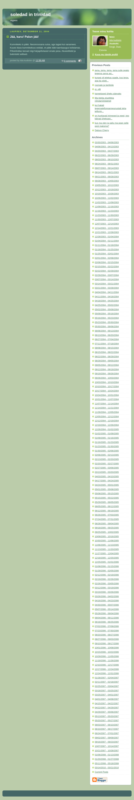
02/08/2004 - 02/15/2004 (107, 262)
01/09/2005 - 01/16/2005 (107, 438)
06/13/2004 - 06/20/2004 (107, 335)
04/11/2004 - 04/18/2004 (107, 296)
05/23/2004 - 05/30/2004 (107, 322)
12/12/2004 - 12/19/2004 (107, 421)
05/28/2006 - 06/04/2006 (107, 613)
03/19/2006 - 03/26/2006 (107, 592)
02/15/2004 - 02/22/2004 (107, 266)
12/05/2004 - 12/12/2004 (107, 416)
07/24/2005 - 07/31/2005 (107, 519)
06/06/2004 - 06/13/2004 (107, 331)
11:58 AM (40, 60)
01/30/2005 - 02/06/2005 (107, 451)
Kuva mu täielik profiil (106, 54)
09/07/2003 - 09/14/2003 (107, 168)
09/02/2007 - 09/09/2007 (107, 738)
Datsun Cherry (102, 130)
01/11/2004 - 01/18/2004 (107, 245)
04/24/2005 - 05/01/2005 (107, 485)
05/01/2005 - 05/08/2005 (107, 489)
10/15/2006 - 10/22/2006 (107, 652)
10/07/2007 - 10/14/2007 (107, 746)
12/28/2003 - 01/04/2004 (107, 236)
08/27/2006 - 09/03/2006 (107, 639)
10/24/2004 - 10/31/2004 (107, 395)
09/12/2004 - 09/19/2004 (107, 369)
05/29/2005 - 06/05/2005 (107, 502)
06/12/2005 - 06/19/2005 (107, 511)
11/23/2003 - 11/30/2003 (107, 215)
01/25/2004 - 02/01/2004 (107, 254)
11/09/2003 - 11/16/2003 (107, 206)
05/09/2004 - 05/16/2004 (107, 313)
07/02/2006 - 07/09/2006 (107, 626)
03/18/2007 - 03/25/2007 (107, 690)
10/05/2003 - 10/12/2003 (107, 185)
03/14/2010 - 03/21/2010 (107, 767)
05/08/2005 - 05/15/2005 (107, 493)
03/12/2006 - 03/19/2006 (107, 588)
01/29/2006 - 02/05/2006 (107, 571)
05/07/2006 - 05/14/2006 (107, 609)
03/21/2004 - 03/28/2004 (107, 288)
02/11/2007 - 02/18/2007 (107, 682)
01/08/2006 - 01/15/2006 (107, 566)
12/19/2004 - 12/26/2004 (107, 425)
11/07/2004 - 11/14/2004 (107, 404)
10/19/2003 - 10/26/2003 (107, 194)
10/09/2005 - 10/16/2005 (107, 536)
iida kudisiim (115, 40)
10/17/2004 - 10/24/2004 (107, 391)
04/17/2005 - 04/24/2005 (107, 481)
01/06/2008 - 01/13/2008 (107, 755)
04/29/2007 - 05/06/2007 (107, 712)
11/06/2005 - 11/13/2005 (107, 545)
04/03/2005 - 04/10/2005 (107, 476)
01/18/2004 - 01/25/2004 (107, 249)
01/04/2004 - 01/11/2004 (107, 241)
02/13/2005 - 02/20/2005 (107, 459)
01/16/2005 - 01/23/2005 (107, 442)
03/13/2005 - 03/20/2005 (107, 472)
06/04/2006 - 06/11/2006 (107, 618)
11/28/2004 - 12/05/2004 (107, 412)
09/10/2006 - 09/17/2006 (107, 643)
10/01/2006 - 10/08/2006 (107, 648)
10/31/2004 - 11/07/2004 (107, 399)
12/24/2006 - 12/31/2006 (107, 673)
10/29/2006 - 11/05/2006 (107, 656)
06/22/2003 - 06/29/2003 (107, 155)
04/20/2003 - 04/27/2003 (107, 151)
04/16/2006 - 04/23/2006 (107, 600)
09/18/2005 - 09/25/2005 (107, 528)
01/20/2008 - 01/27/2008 (107, 759)
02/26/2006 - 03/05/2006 (107, 583)
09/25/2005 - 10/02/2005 (107, 532)
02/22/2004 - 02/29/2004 (107, 271)
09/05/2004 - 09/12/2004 (107, 365)
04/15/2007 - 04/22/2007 (107, 703)
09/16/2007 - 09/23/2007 (107, 742)
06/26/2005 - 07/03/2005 (107, 515)
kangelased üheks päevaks (108, 93)
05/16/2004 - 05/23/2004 (107, 318)
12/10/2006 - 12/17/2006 (107, 665)
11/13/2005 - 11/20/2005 (107, 549)
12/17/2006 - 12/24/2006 (107, 669)
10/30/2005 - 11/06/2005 (107, 540)
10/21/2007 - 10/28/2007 (107, 750)
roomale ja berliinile (104, 85)
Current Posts (101, 772)
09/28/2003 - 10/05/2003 (107, 181)
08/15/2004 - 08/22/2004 (107, 352)
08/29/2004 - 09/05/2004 (107, 361)
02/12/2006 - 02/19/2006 (107, 575)
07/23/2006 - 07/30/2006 (107, 631)
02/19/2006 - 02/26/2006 (107, 579)
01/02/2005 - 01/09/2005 (107, 433)
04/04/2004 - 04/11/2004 (107, 292)
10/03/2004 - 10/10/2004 (107, 382)
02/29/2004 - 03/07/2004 (107, 275)
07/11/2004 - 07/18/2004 (107, 344)
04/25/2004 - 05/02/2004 (107, 305)
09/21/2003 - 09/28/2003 (107, 177)
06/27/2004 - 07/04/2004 (107, 339)
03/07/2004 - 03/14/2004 (107, 279)
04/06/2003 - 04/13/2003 (107, 146)
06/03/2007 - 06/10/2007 (107, 725)
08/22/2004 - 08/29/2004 (107, 356)
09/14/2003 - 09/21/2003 (107, 172)
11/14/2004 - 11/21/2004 (107, 408)
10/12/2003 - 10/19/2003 (107, 189)
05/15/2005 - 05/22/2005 (107, 498)
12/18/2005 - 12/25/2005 (107, 558)
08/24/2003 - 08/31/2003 (107, 164)
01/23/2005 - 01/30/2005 (107, 446)
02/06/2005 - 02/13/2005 (107, 455)
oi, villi (98, 89)
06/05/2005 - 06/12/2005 (107, 506)
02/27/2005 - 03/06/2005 (107, 468)
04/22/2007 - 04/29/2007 (107, 707)
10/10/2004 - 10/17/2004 (107, 386)
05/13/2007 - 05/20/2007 (107, 716)
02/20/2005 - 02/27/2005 (107, 463)
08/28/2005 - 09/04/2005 (107, 523)
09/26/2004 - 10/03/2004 (107, 378)
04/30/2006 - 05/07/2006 (107, 605)
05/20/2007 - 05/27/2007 (107, 720)
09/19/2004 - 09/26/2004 (107, 373)
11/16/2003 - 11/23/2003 (107, 211)
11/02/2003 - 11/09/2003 (107, 202)
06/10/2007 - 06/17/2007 (107, 729)
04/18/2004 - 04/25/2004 (107, 301)
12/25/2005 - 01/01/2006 (107, 562)
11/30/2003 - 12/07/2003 (107, 219)
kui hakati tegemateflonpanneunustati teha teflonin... (110, 108)
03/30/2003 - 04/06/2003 (107, 142)
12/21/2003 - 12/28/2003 (107, 232)
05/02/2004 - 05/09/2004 (107, 309)
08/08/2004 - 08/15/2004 (107, 348)
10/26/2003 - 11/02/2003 (107, 198)
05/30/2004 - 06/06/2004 (107, 326)
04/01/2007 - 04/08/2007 (107, 699)
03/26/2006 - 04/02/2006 (107, 596)
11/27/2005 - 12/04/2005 (107, 553)
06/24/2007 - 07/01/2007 (107, 733)
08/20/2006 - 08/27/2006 (107, 635)
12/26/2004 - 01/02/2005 (107, 429)
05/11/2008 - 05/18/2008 (107, 763)
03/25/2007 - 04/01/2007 (107, 695)
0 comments (70, 61)
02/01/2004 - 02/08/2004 (107, 258)
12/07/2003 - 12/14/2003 (107, 224)
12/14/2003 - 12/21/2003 (107, 228)
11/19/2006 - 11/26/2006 (107, 660)
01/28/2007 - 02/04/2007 (107, 678)
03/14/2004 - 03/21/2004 (107, 284)
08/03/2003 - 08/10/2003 (107, 159)
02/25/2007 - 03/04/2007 (107, 686)
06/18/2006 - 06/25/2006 (107, 622)
